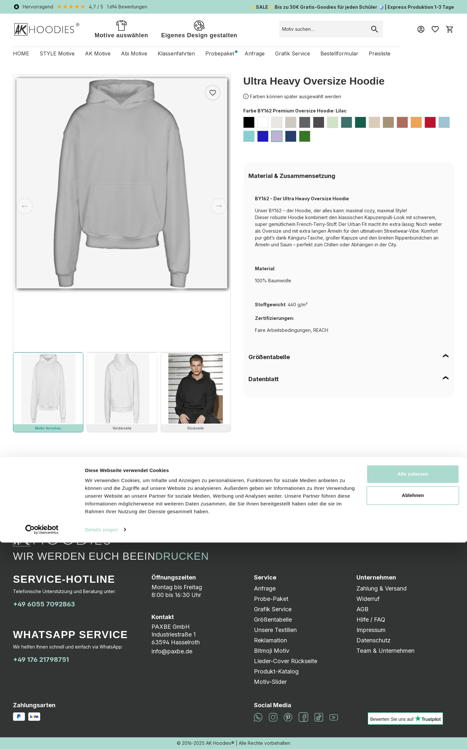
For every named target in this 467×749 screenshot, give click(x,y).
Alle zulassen (412, 681)
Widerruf (368, 598)
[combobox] (322, 29)
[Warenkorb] (449, 29)
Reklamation (270, 640)
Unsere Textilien (275, 629)
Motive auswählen (121, 29)
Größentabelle (269, 357)
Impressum (371, 629)
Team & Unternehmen (385, 650)
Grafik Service (273, 609)
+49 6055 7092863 (44, 604)
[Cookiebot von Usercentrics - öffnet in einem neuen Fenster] (42, 736)
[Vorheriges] (25, 206)
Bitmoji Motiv (271, 650)
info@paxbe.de (171, 651)
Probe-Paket (271, 598)
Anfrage (265, 588)
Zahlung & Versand (381, 588)
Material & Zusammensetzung (291, 175)
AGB (362, 609)
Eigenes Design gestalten (199, 29)
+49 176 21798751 (41, 659)
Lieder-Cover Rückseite (285, 661)
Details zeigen (101, 736)
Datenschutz (373, 640)
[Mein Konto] (420, 29)
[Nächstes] (219, 206)
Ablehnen (413, 702)
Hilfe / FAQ (370, 619)
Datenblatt (263, 379)
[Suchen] (374, 29)
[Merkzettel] (435, 29)
